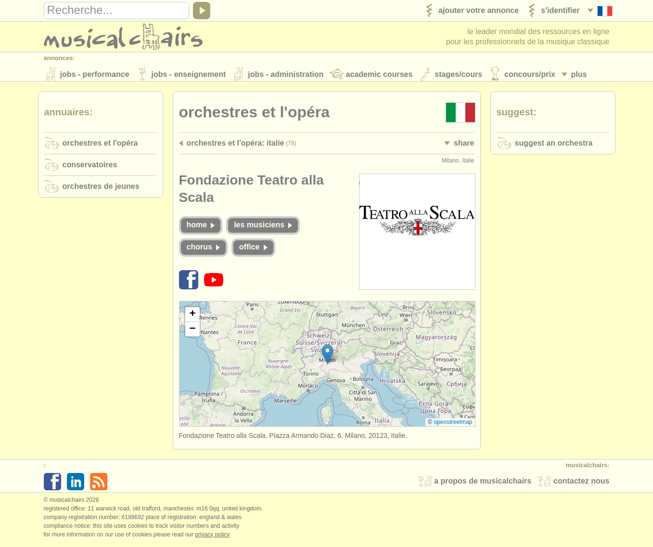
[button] (327, 356)
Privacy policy (212, 537)
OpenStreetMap (453, 425)
